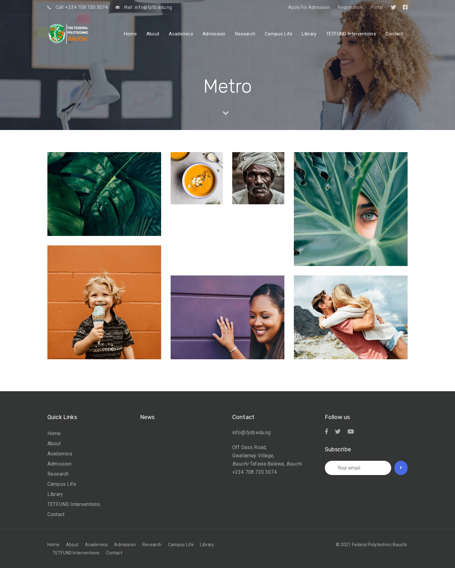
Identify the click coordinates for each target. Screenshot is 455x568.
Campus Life (61, 484)
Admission (59, 464)
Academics (59, 454)
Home (54, 433)
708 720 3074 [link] (261, 472)
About (54, 444)
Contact (55, 514)
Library (55, 494)
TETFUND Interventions (73, 504)
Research (58, 474)
